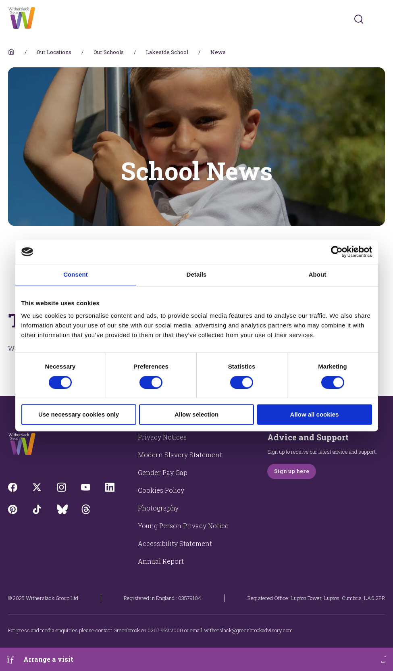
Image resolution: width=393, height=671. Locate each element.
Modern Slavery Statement (180, 454)
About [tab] (317, 274)
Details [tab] (197, 274)
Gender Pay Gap (162, 472)
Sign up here (291, 471)
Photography (158, 508)
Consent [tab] (75, 274)
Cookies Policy (161, 490)
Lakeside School (167, 52)
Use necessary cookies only (78, 414)
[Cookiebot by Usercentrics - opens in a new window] (337, 252)
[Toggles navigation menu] (379, 19)
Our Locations (54, 52)
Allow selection (196, 414)
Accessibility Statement (175, 543)
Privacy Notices (162, 437)
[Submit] (358, 19)
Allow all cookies (314, 414)
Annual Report (161, 561)
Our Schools (109, 52)
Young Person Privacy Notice (183, 525)
